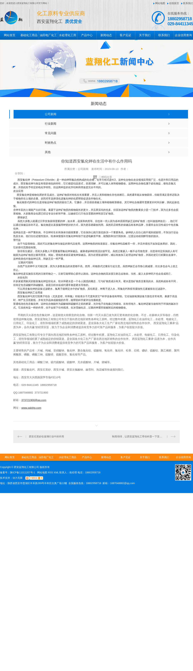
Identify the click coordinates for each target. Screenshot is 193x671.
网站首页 (9, 35)
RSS (51, 472)
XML (56, 472)
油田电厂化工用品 (49, 457)
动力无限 (18, 477)
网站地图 (160, 3)
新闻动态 (106, 35)
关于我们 (144, 35)
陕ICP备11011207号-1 (22, 472)
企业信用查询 (183, 35)
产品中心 (87, 35)
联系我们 (188, 3)
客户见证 (125, 35)
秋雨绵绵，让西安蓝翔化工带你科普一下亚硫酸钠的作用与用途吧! (143, 436)
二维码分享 (105, 176)
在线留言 (174, 3)
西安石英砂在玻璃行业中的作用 (46, 436)
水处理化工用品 (67, 457)
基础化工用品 (29, 35)
